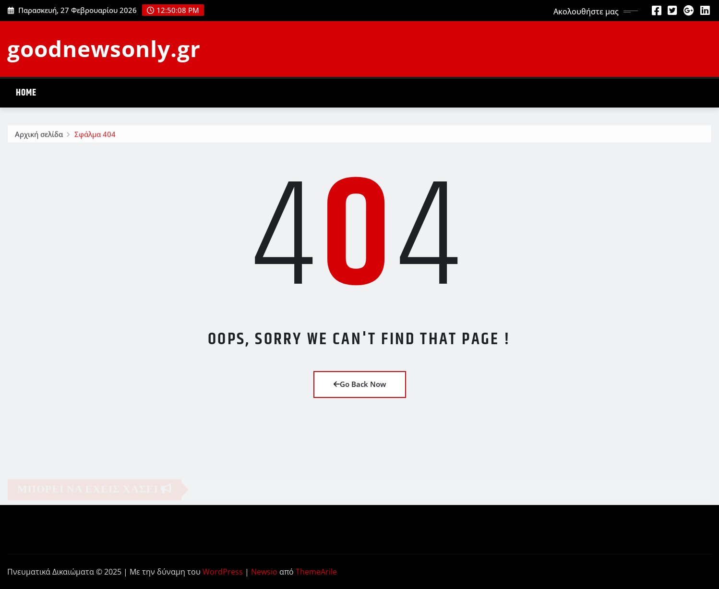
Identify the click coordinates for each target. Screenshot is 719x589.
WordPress (223, 571)
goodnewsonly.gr (104, 48)
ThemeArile (316, 571)
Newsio (264, 571)
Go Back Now (360, 384)
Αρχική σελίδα (39, 135)
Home (26, 93)
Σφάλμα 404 (95, 135)
